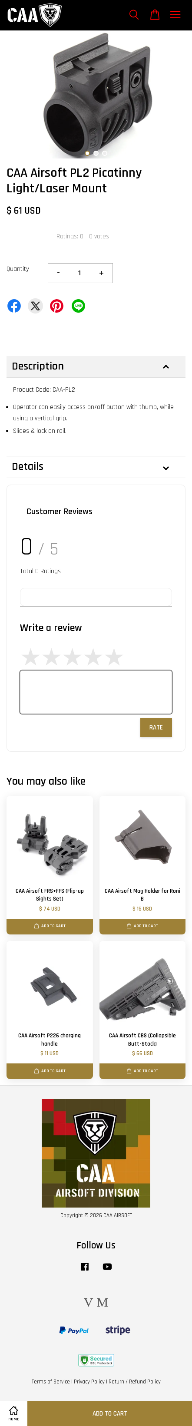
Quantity (18, 269)
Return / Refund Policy (135, 1381)
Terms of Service (51, 1381)
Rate (156, 727)
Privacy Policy (89, 1381)
